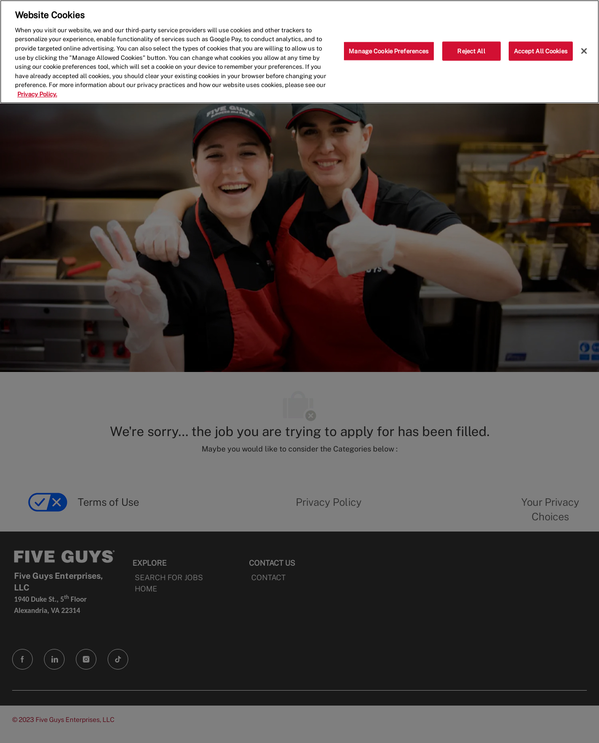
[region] (299, 51)
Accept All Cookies (541, 50)
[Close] (584, 51)
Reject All (471, 50)
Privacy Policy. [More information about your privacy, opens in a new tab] (37, 94)
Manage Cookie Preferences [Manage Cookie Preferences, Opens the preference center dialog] (389, 50)
